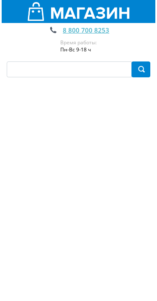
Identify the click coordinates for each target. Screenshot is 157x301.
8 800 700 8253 (86, 30)
